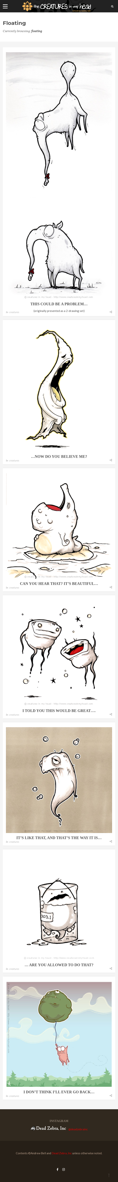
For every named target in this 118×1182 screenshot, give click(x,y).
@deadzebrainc (78, 1129)
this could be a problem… (58, 304)
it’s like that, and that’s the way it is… (59, 838)
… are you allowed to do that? (59, 965)
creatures (14, 312)
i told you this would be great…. (59, 711)
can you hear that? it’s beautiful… (59, 584)
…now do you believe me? (59, 456)
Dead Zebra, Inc (62, 1153)
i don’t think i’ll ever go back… (59, 1092)
